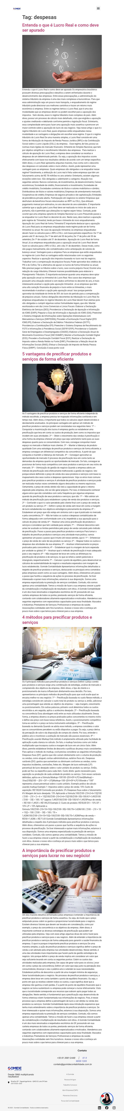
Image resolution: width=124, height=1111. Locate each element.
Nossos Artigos (70, 1080)
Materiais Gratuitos (70, 1096)
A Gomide (70, 1074)
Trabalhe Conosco (70, 1085)
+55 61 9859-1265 (58, 2)
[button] (98, 8)
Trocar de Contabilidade (70, 1101)
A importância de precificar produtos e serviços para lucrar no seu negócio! (58, 853)
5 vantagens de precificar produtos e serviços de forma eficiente (56, 356)
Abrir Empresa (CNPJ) (70, 1090)
